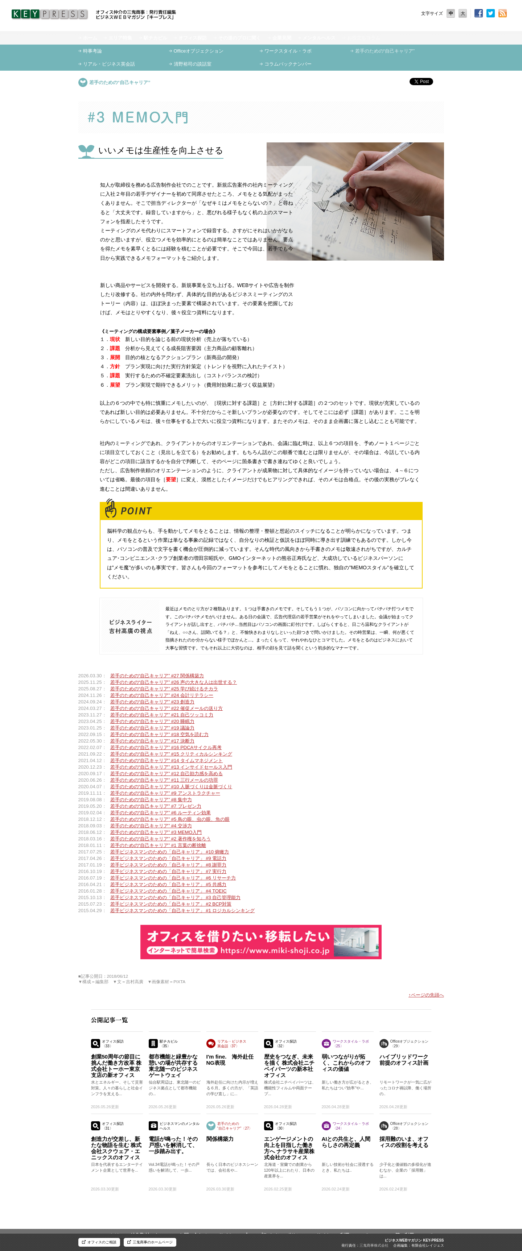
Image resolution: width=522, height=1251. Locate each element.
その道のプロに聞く (239, 38)
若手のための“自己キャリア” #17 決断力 (152, 741)
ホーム (90, 38)
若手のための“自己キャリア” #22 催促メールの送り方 (166, 708)
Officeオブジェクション (199, 51)
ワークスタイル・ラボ (288, 51)
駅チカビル (155, 38)
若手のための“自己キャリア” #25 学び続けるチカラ (164, 688)
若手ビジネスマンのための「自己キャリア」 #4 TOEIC (168, 891)
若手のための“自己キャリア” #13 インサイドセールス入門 (171, 767)
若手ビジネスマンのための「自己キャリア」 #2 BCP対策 (170, 904)
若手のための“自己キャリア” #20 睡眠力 (152, 721)
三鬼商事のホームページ (153, 1242)
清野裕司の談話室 (192, 64)
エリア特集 (120, 38)
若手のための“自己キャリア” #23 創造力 (152, 702)
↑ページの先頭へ (426, 995)
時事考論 (92, 51)
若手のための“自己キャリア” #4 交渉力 (151, 825)
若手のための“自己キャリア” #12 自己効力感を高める (166, 773)
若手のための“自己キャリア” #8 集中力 (151, 799)
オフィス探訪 (192, 38)
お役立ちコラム (363, 38)
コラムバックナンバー (288, 64)
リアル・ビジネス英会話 (109, 64)
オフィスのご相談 (101, 1242)
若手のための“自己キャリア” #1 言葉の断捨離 (158, 845)
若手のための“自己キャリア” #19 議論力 (152, 728)
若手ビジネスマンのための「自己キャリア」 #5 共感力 (168, 884)
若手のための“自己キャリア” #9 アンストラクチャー (165, 793)
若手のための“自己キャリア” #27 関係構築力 (157, 675)
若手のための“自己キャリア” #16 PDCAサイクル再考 (166, 747)
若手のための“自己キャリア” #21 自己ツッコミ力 (162, 715)
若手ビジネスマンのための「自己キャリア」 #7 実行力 (168, 871)
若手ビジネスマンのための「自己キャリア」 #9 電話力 (168, 858)
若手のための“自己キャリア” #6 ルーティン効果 (160, 812)
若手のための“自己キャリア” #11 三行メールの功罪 (164, 780)
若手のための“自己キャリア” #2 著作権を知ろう (160, 838)
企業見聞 (281, 38)
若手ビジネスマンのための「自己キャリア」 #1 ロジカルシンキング (182, 910)
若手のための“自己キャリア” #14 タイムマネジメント (166, 760)
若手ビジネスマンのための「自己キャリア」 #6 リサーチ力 (173, 878)
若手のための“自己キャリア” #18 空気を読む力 (159, 734)
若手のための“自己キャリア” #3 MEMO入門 (156, 832)
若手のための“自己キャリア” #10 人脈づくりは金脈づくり (171, 786)
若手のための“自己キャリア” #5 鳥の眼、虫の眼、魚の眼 (170, 819)
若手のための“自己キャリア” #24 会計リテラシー (162, 695)
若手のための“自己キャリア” (385, 51)
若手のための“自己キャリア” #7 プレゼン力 (155, 806)
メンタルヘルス (319, 38)
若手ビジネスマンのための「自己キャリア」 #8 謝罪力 (168, 865)
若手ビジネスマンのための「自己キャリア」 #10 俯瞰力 (169, 852)
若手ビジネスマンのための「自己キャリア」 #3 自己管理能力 (175, 897)
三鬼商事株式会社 (374, 1245)
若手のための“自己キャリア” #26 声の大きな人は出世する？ (173, 682)
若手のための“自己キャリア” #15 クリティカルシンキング (171, 754)
